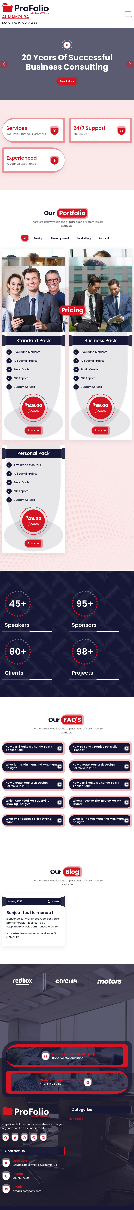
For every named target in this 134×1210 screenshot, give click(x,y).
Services (16, 128)
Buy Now (33, 430)
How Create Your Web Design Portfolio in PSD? (94, 766)
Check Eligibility (51, 1084)
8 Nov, (15, 901)
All (24, 238)
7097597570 (21, 1178)
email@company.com (27, 1191)
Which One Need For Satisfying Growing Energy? (27, 802)
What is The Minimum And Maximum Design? (31, 766)
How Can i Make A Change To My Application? (29, 748)
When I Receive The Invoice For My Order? (97, 802)
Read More (67, 81)
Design (38, 238)
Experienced (21, 158)
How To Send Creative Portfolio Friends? (95, 748)
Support (103, 238)
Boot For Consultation (67, 1058)
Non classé (76, 1119)
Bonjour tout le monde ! (29, 912)
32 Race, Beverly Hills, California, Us (35, 1165)
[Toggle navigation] (128, 14)
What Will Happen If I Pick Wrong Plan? (28, 820)
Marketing (84, 238)
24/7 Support (89, 128)
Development (60, 238)
